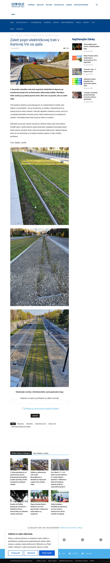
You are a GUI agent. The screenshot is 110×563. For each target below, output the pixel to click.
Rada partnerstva (67, 22)
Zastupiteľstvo (22, 22)
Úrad (12, 22)
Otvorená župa (36, 22)
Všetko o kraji (41, 561)
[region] (31, 544)
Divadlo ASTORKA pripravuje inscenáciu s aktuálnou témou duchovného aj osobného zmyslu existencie (19, 509)
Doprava (31, 5)
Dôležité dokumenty (66, 561)
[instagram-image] (64, 540)
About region (52, 561)
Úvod (12, 35)
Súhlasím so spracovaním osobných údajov (41, 408)
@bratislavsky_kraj (71, 527)
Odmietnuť (31, 553)
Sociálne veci (59, 5)
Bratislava (20, 424)
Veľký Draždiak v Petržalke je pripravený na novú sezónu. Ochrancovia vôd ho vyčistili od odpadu (59, 509)
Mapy (13, 14)
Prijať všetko (47, 553)
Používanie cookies (81, 561)
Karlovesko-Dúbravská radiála (21, 427)
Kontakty (19, 29)
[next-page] (15, 518)
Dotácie (56, 22)
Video (12, 29)
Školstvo (40, 5)
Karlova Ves (52, 424)
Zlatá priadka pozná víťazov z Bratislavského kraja (91, 47)
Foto (93, 22)
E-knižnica (47, 22)
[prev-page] (11, 518)
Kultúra (49, 5)
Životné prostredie (81, 5)
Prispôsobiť (15, 553)
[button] (97, 5)
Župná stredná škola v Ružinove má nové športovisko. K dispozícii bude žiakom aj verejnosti (39, 509)
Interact (86, 22)
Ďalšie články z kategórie (21, 453)
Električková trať (40, 424)
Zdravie (69, 5)
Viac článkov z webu (40, 453)
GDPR (92, 561)
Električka (29, 424)
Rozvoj (78, 22)
